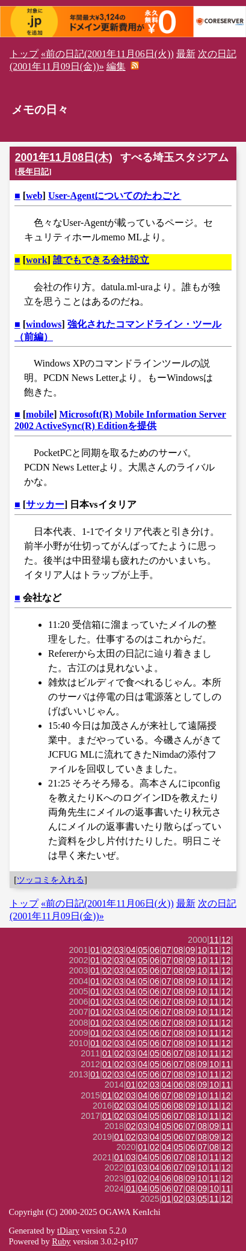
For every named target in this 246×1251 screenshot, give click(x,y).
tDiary (68, 1230)
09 (190, 950)
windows (44, 324)
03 (119, 950)
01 (95, 950)
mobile (40, 414)
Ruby (61, 1241)
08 (178, 950)
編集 (116, 66)
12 (226, 940)
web (34, 195)
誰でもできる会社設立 (101, 260)
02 (107, 950)
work (37, 260)
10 (202, 950)
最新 (185, 54)
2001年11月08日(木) (63, 157)
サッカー (45, 504)
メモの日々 (40, 109)
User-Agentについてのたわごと (115, 195)
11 (214, 940)
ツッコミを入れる (50, 879)
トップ (24, 54)
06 (154, 950)
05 (142, 950)
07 (166, 950)
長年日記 (33, 171)
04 (131, 950)
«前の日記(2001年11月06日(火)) (107, 54)
